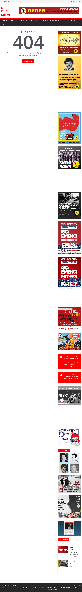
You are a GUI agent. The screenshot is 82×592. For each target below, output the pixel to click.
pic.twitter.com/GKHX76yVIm (71, 374)
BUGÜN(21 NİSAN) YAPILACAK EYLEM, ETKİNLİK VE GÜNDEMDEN (74, 551)
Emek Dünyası (23, 20)
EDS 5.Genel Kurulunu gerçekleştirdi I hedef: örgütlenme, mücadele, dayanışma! (73, 566)
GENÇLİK (31, 20)
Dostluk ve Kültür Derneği (7, 11)
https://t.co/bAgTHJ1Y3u (71, 356)
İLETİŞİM (4, 24)
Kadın (37, 20)
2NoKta (3, 587)
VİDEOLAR (72, 20)
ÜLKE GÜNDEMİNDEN (55, 20)
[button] (15, 20)
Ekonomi (35, 587)
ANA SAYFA (5, 20)
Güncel (13, 20)
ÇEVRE (65, 20)
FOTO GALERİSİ (48, 589)
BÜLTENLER (45, 20)
